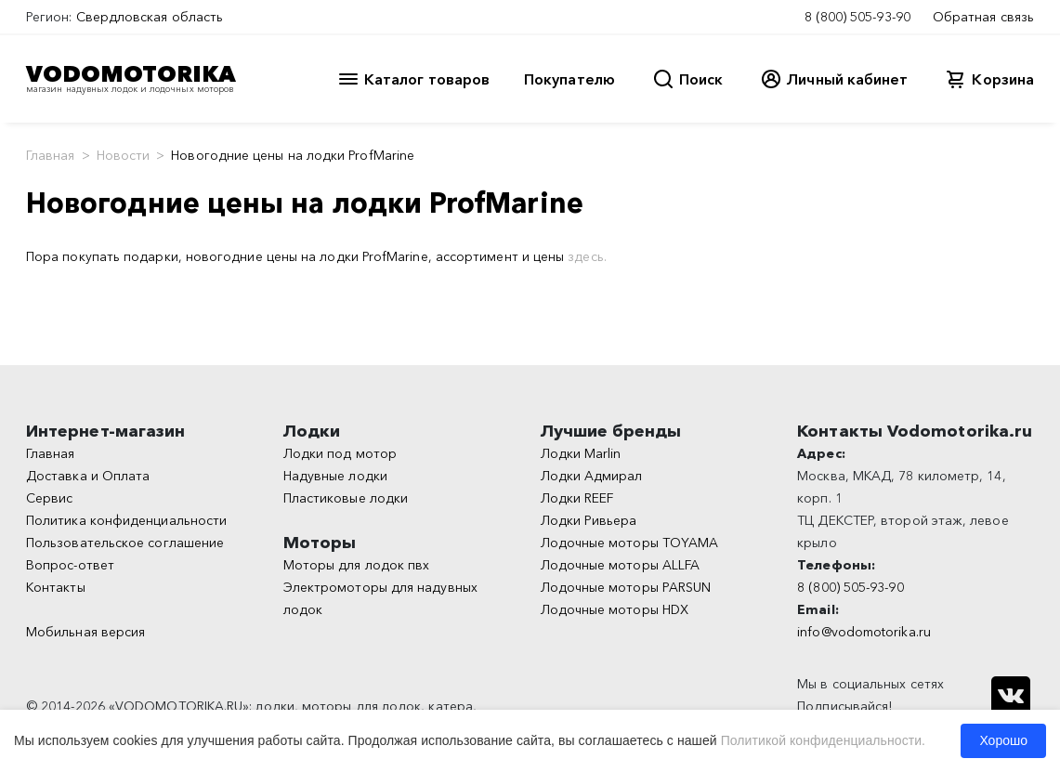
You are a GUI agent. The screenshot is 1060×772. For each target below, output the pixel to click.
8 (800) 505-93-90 (857, 16)
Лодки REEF (577, 498)
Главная (50, 155)
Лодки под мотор (340, 453)
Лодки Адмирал (592, 475)
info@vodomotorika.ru (864, 631)
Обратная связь (983, 16)
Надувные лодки (335, 475)
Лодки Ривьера (589, 520)
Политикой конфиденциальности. (823, 740)
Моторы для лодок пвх (356, 564)
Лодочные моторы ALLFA (620, 564)
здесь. (587, 256)
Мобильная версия (85, 631)
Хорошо (1003, 740)
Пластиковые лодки (345, 498)
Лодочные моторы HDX (615, 609)
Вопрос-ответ (70, 564)
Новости (123, 155)
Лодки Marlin (581, 453)
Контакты (55, 587)
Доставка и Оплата (88, 475)
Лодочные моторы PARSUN (626, 587)
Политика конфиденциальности (126, 520)
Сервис (49, 498)
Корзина (1003, 79)
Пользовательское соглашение (125, 542)
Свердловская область (150, 16)
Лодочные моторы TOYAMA (630, 542)
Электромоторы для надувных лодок (380, 598)
